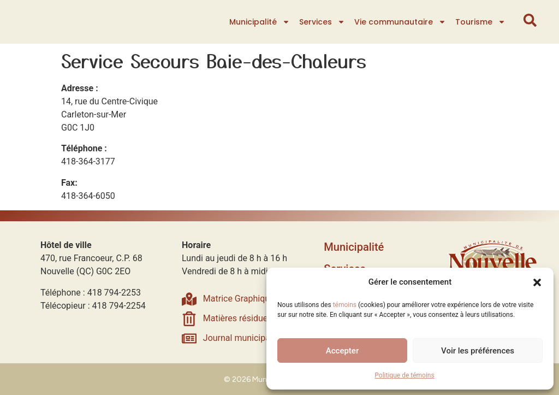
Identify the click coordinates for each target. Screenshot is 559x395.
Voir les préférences (477, 351)
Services (323, 22)
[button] (537, 275)
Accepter (342, 351)
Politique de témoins (404, 375)
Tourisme (481, 22)
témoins (344, 305)
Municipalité (260, 22)
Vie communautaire (401, 22)
